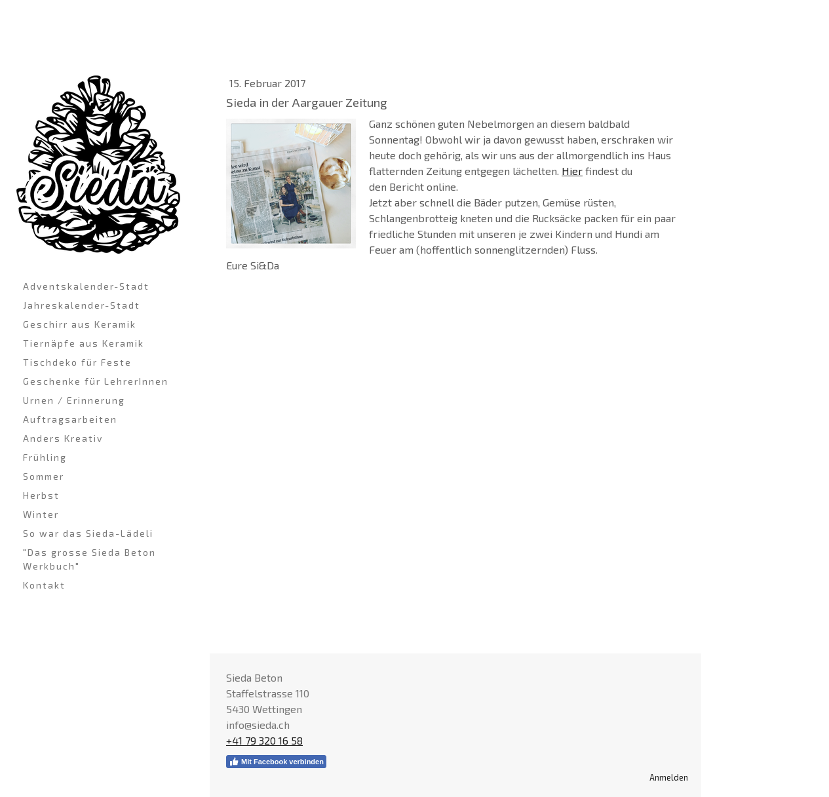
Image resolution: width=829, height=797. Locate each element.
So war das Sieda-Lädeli (88, 533)
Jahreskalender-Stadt (81, 305)
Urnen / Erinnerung (74, 400)
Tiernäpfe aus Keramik (83, 343)
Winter (41, 514)
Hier (572, 171)
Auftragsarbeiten (70, 419)
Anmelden (668, 777)
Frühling (45, 457)
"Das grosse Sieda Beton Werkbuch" (89, 559)
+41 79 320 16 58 (264, 740)
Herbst (41, 495)
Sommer (43, 476)
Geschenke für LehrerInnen (95, 381)
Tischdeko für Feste (77, 362)
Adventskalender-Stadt (86, 286)
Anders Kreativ (63, 438)
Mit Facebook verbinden (276, 761)
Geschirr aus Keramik (79, 324)
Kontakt (44, 585)
